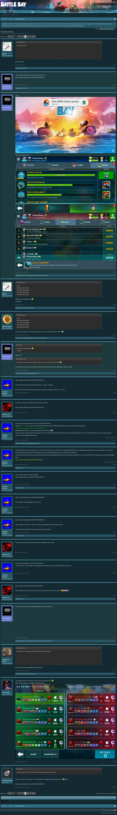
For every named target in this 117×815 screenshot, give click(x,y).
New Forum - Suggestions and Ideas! (107, 28)
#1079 (114, 762)
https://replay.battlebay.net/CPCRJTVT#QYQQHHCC (29, 563)
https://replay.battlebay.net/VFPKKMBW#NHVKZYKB (29, 784)
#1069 (114, 440)
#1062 (114, 85)
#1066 (114, 370)
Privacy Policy (112, 813)
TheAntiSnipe (19, 68)
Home (108, 810)
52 (20, 36)
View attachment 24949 (23, 292)
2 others (46, 641)
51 (18, 36)
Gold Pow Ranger (7, 780)
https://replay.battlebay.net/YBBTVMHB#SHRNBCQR (29, 77)
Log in (114, 1)
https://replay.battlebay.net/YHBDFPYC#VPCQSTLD (40, 542)
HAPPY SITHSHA (38, 641)
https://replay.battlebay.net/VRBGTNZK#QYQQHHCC (29, 497)
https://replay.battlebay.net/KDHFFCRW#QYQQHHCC (29, 477)
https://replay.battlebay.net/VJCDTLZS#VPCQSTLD (29, 586)
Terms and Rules (104, 813)
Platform (7, 4)
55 (27, 36)
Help (104, 810)
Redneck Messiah (4, 392)
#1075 (114, 573)
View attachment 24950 (23, 294)
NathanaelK (5, 692)
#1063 (114, 272)
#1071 (114, 484)
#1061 (114, 65)
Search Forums (6, 14)
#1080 (114, 787)
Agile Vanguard (19, 88)
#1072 (114, 507)
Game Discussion (11, 33)
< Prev (9, 36)
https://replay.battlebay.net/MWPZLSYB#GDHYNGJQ (29, 683)
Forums (4, 10)
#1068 (114, 412)
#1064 (114, 304)
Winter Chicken (19, 338)
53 (23, 36)
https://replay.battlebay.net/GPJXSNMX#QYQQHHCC (29, 380)
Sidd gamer (32, 275)
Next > (33, 36)
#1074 (114, 552)
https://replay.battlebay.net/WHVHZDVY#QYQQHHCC (30, 520)
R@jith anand (19, 275)
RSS (115, 810)
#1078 (114, 670)
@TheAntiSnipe (19, 430)
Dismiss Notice (115, 23)
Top (112, 810)
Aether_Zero (26, 275)
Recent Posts (14, 14)
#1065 (114, 335)
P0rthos (23, 33)
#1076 (114, 595)
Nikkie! (4, 54)
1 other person (41, 275)
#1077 (114, 637)
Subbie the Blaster (29, 641)
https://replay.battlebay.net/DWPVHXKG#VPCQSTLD (29, 407)
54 (25, 36)
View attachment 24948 (23, 288)
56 (30, 36)
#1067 (114, 392)
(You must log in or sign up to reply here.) (106, 793)
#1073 (114, 532)
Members (12, 10)
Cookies (97, 28)
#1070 (114, 464)
